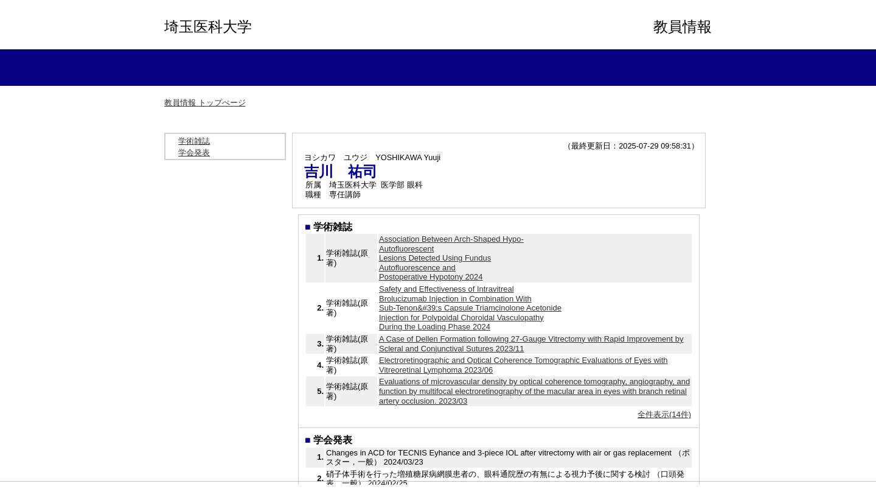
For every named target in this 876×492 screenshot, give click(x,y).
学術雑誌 (194, 141)
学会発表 (194, 152)
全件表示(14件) (664, 414)
